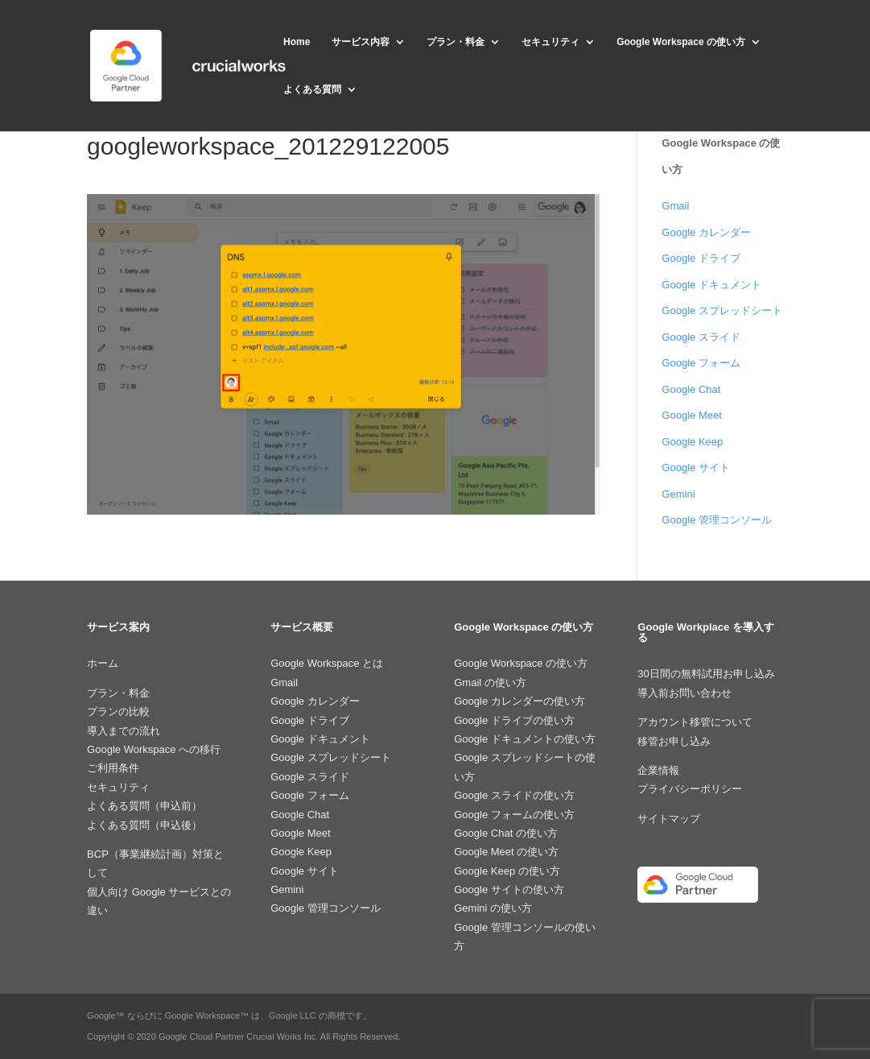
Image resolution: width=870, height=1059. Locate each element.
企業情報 (658, 770)
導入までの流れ (123, 731)
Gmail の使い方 (490, 682)
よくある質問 (312, 89)
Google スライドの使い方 (514, 795)
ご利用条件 (113, 768)
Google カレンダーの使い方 (519, 701)
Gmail (675, 206)
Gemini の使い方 (493, 908)
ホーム (102, 663)
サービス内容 (361, 42)
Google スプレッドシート (722, 310)
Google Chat (691, 389)
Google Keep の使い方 (507, 871)
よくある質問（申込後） (144, 825)
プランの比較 (118, 711)
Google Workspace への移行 (154, 749)
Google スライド (701, 337)
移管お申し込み (674, 741)
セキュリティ (550, 42)
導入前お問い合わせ (684, 693)
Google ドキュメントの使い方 (525, 739)
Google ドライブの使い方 (514, 720)
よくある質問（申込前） (144, 806)
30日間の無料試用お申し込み (705, 674)
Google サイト (696, 467)
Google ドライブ (701, 258)
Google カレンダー (706, 232)
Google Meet (691, 415)
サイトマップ (668, 819)
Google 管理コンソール (717, 520)
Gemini (678, 494)
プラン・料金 (455, 42)
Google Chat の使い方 (506, 833)
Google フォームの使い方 (514, 815)
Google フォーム (701, 363)
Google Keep (692, 442)
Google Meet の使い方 (506, 852)
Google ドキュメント (711, 285)
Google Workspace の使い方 (680, 42)
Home (296, 42)
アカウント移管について (694, 722)
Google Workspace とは (326, 663)
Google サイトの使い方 (509, 889)
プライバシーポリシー (689, 789)
